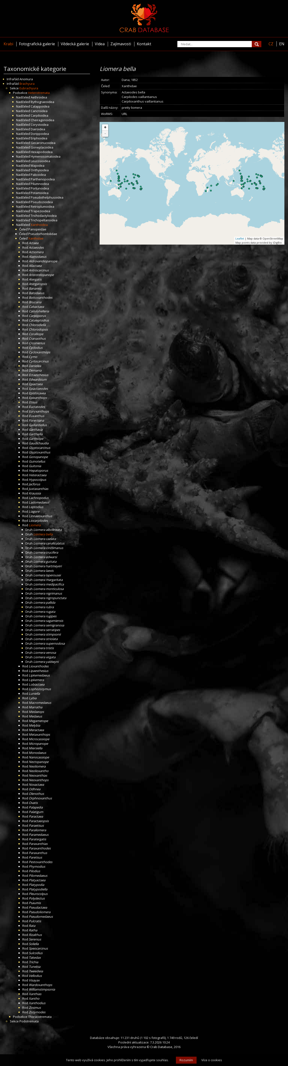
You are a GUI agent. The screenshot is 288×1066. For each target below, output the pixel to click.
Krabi (8, 43)
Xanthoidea (39, 225)
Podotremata (29, 1021)
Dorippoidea (40, 134)
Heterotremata (39, 93)
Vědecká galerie (75, 43)
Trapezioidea (40, 211)
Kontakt (144, 43)
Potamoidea (39, 193)
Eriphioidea (39, 138)
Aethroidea (39, 97)
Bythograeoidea (42, 102)
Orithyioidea (40, 170)
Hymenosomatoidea (45, 156)
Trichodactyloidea (44, 215)
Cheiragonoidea (42, 120)
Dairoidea (38, 129)
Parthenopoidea (43, 179)
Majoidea (37, 165)
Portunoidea (40, 188)
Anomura (26, 79)
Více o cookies (211, 1060)
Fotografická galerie (37, 43)
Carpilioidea (39, 115)
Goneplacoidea (42, 147)
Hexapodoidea (42, 152)
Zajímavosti (120, 43)
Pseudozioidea (42, 202)
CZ (271, 43)
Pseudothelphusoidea (47, 197)
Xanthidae (35, 238)
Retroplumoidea (42, 206)
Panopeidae (37, 229)
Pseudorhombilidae (42, 234)
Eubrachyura (28, 88)
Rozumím (186, 1060)
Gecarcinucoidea (43, 143)
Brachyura (27, 83)
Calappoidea (40, 106)
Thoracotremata (40, 1016)
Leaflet (239, 238)
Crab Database (161, 1047)
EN (281, 43)
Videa (100, 43)
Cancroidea (39, 111)
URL (124, 114)
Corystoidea (39, 124)
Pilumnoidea (40, 184)
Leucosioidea (40, 161)
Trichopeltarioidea (44, 220)
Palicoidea (38, 174)
